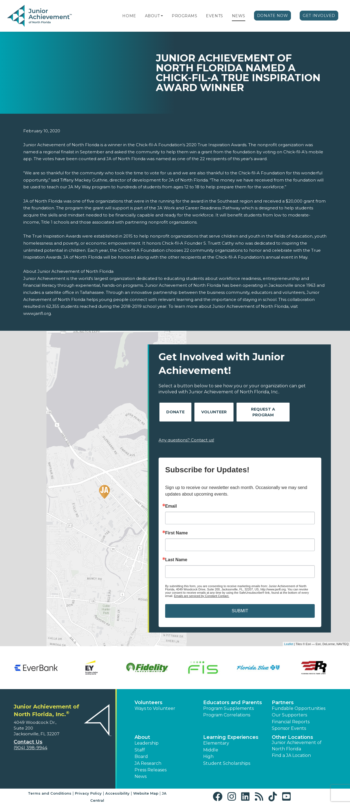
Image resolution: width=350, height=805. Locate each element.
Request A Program (263, 412)
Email (171, 506)
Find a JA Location (291, 755)
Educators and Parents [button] (232, 702)
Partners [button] (283, 702)
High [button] (208, 756)
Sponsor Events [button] (289, 728)
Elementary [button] (216, 743)
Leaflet (288, 644)
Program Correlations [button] (226, 715)
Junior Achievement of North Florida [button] (297, 745)
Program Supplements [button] (228, 708)
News (238, 15)
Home (129, 15)
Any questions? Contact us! (186, 440)
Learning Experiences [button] (230, 737)
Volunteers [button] (148, 702)
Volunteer (214, 411)
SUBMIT (240, 610)
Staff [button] (140, 750)
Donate (175, 411)
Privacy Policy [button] (88, 793)
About (152, 15)
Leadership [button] (147, 743)
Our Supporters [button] (289, 715)
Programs (184, 15)
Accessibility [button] (117, 793)
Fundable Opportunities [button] (298, 708)
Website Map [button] (145, 793)
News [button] (141, 776)
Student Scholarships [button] (226, 763)
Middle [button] (210, 750)
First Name (176, 533)
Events (214, 15)
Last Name (176, 560)
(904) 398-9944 (30, 747)
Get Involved (319, 15)
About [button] (142, 737)
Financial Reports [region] (291, 721)
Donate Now (272, 15)
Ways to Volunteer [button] (155, 708)
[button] (162, 15)
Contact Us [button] (28, 741)
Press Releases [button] (151, 769)
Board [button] (141, 756)
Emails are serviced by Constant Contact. (201, 596)
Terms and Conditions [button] (49, 793)
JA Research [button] (148, 763)
